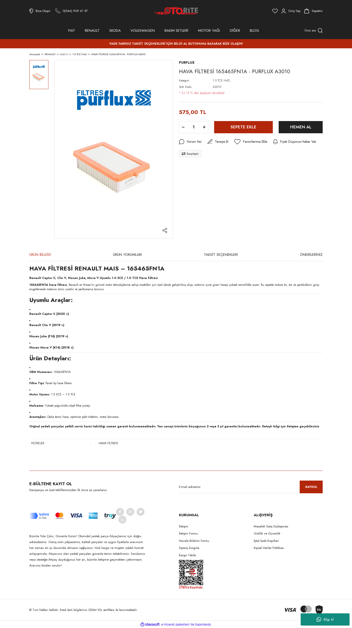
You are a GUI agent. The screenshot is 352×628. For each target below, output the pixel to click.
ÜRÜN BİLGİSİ (40, 254)
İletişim (183, 526)
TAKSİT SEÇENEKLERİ (221, 254)
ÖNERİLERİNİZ (311, 254)
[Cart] (313, 11)
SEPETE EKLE (243, 127)
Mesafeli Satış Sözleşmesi (271, 526)
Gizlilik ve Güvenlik (267, 533)
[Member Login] (290, 11)
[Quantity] (193, 127)
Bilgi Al (325, 619)
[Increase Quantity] (204, 127)
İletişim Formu (188, 533)
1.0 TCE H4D (221, 80)
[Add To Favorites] (250, 141)
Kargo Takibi (187, 555)
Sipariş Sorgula (189, 548)
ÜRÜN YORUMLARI (127, 254)
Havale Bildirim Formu (194, 540)
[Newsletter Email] (251, 487)
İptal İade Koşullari (266, 540)
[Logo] (176, 11)
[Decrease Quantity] (183, 127)
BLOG (254, 30)
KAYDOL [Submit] (311, 487)
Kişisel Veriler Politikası (269, 548)
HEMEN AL (300, 127)
